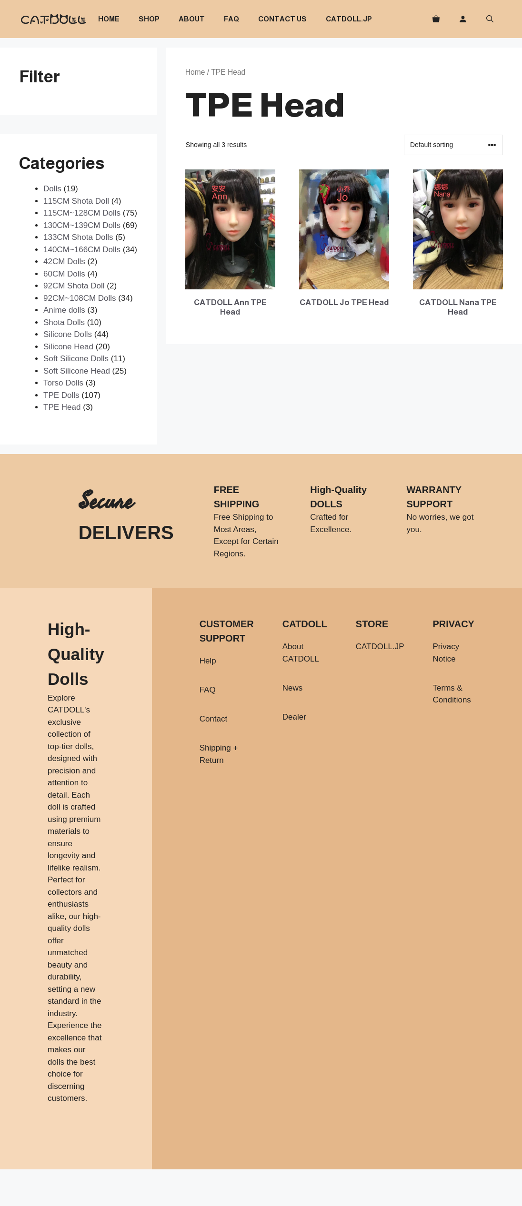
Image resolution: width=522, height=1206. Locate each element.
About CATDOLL (300, 652)
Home (109, 19)
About (192, 19)
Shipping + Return (219, 754)
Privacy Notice (446, 652)
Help (208, 660)
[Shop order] (453, 145)
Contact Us (282, 19)
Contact (214, 718)
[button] (490, 19)
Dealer (294, 717)
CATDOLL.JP (349, 19)
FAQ (231, 19)
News (292, 687)
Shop (149, 19)
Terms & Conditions (452, 694)
